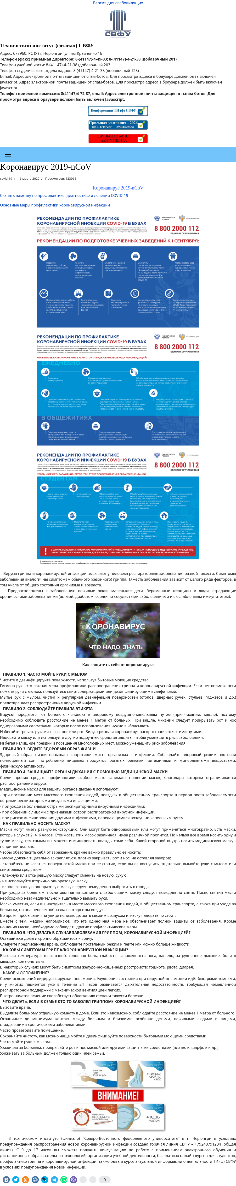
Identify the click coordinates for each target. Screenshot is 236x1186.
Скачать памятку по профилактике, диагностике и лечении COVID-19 (64, 195)
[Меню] (8, 154)
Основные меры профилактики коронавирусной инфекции (55, 205)
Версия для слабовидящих (118, 3)
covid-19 (6, 178)
